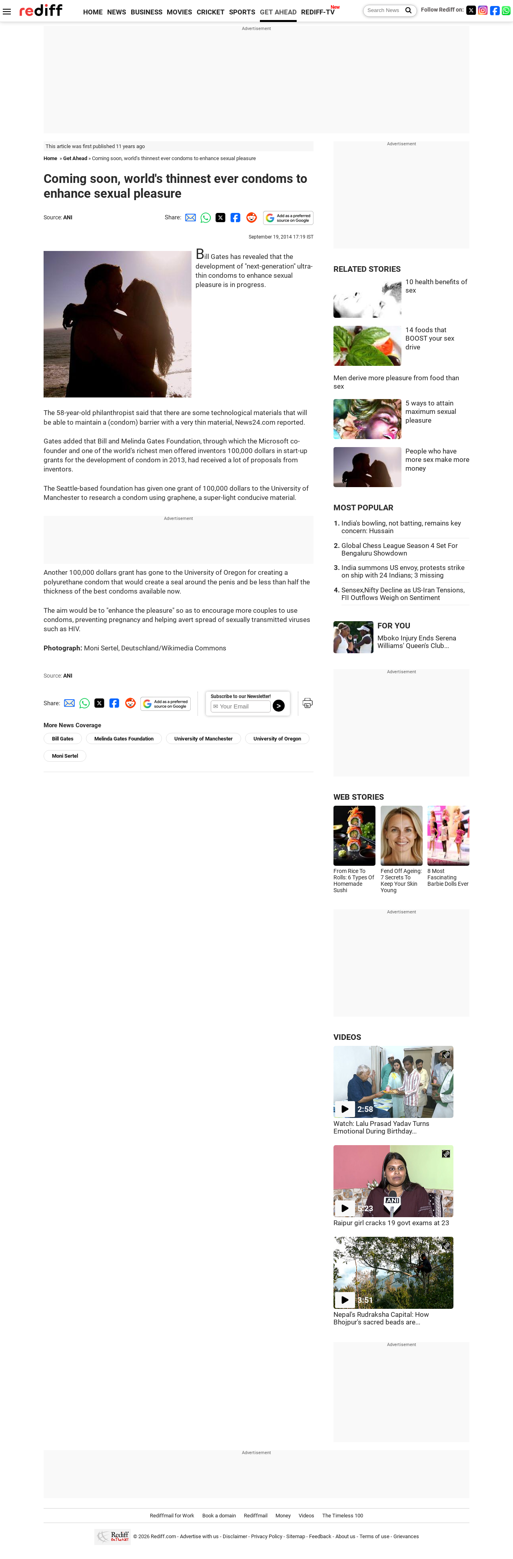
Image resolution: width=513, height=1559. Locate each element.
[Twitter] (471, 10)
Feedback (320, 1536)
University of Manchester (203, 739)
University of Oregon (277, 739)
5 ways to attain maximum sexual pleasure (430, 411)
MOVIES (179, 12)
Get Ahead (75, 158)
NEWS (116, 12)
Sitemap (295, 1536)
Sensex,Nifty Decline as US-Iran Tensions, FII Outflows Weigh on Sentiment (403, 594)
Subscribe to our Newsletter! (241, 696)
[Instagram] (483, 10)
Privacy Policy (266, 1536)
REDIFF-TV (318, 12)
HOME (93, 12)
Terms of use (374, 1536)
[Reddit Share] (249, 217)
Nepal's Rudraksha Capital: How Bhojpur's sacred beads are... (381, 1318)
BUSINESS (146, 12)
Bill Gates (63, 739)
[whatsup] (507, 10)
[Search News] (406, 11)
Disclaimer (235, 1536)
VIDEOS (347, 1037)
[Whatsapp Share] (204, 217)
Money (283, 1516)
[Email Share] (189, 217)
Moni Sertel (65, 756)
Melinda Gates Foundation (124, 739)
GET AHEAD (278, 12)
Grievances (406, 1536)
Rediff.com (163, 1536)
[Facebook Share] (234, 217)
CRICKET (211, 12)
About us (345, 1536)
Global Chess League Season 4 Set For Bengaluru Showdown (399, 549)
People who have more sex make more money (437, 459)
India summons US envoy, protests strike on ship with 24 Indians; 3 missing (403, 571)
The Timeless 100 (342, 1516)
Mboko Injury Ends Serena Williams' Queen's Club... (416, 642)
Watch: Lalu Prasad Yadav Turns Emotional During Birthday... (381, 1127)
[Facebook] (495, 10)
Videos (306, 1516)
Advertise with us (199, 1536)
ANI (67, 217)
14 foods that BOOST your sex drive (429, 338)
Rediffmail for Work (172, 1516)
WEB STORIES (358, 797)
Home (50, 158)
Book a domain (219, 1516)
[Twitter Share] (219, 217)
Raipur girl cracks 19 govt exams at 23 (391, 1223)
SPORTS (242, 12)
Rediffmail (255, 1516)
